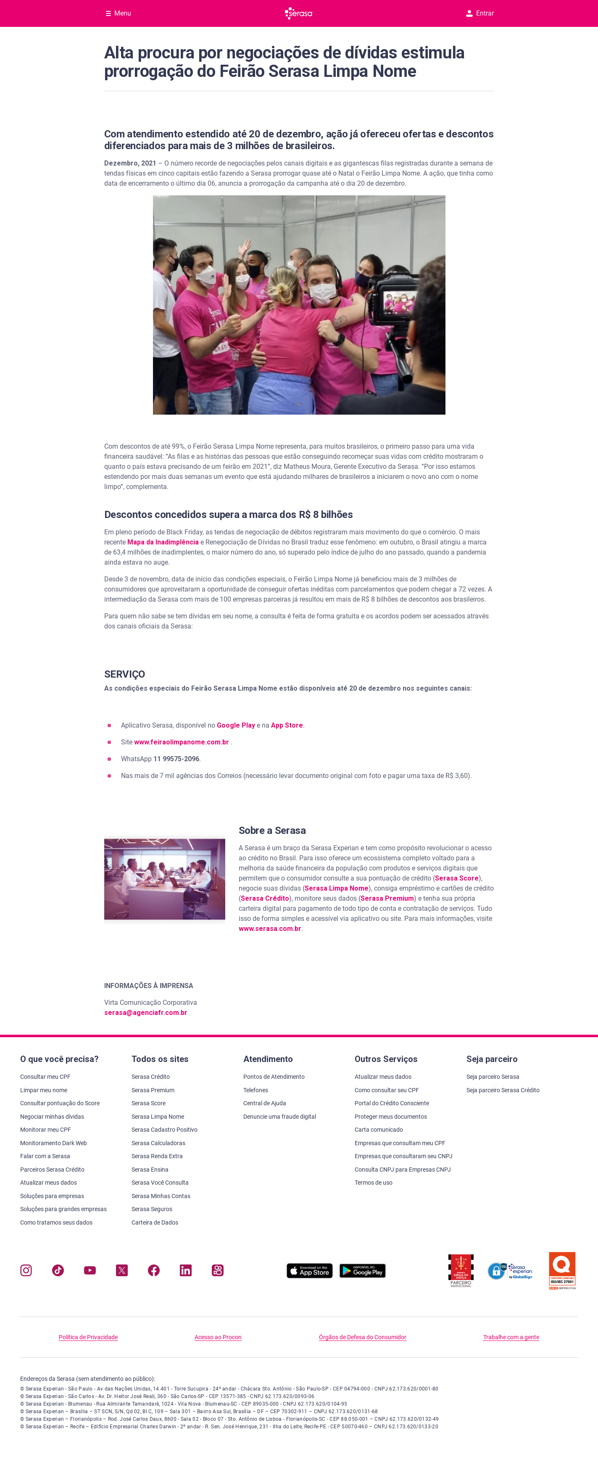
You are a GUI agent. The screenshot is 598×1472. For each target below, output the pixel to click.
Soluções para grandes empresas (63, 1209)
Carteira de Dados (155, 1222)
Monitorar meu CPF (45, 1129)
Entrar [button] (480, 13)
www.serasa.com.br (270, 929)
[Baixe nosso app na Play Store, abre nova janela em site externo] (363, 1276)
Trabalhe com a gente (511, 1337)
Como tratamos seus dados (56, 1222)
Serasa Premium (387, 898)
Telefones (255, 1090)
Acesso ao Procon (218, 1337)
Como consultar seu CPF (387, 1090)
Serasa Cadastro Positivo (165, 1129)
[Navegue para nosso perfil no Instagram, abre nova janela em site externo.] (26, 1272)
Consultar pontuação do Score (60, 1103)
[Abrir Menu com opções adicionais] (118, 13)
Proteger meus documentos (391, 1116)
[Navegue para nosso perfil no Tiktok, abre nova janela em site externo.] (58, 1272)
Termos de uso (374, 1182)
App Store (287, 725)
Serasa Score (457, 878)
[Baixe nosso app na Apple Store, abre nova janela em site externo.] (310, 1276)
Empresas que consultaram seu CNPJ (404, 1156)
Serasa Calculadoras (158, 1143)
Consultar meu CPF (45, 1076)
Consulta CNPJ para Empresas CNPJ (403, 1169)
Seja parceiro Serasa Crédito (503, 1090)
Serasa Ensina (150, 1169)
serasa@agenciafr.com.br (145, 1013)
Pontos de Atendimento (274, 1076)
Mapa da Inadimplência (163, 542)
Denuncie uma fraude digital (279, 1116)
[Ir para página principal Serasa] (299, 13)
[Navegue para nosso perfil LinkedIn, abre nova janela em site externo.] (186, 1272)
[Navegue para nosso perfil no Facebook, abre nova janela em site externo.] (154, 1272)
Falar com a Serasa (45, 1156)
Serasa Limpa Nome (337, 888)
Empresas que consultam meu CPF (400, 1143)
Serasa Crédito (265, 898)
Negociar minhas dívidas (52, 1116)
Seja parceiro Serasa (492, 1076)
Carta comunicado (379, 1129)
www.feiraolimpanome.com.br (182, 742)
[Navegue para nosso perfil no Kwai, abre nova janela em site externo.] (218, 1272)
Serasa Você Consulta (160, 1182)
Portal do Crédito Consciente (392, 1103)
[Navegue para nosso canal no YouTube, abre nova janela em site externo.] (90, 1272)
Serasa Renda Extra (157, 1156)
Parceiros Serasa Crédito (52, 1169)
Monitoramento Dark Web (53, 1143)
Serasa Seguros (152, 1209)
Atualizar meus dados (48, 1182)
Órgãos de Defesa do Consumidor (362, 1337)
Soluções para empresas (52, 1196)
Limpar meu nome (43, 1090)
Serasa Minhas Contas (161, 1196)
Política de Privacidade (88, 1337)
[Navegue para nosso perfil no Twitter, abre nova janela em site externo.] (122, 1272)
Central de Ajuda (264, 1103)
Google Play (236, 725)
